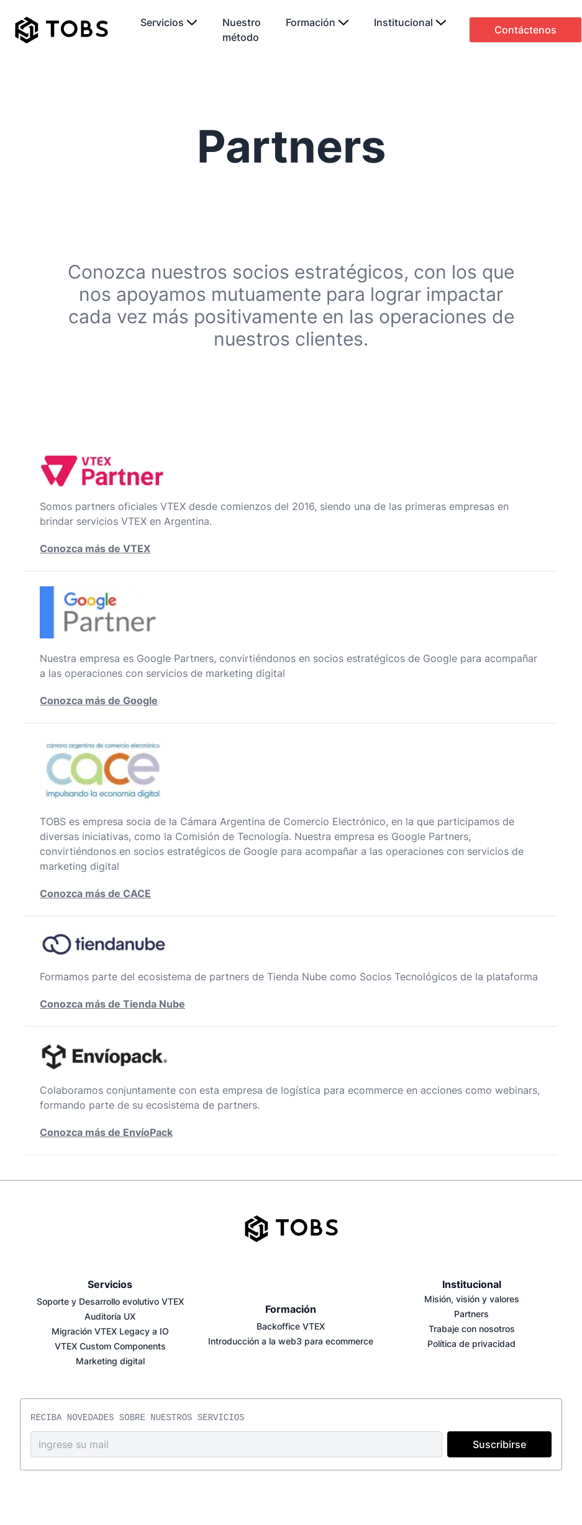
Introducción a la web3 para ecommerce (290, 1341)
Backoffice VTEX (291, 1326)
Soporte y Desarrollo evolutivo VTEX (110, 1301)
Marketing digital (110, 1361)
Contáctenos (525, 30)
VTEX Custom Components (110, 1346)
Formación (290, 1309)
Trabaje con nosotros (472, 1328)
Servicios (110, 1284)
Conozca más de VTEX (95, 548)
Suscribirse (499, 1444)
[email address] (236, 1444)
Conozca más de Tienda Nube (112, 1004)
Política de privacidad (471, 1343)
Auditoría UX (109, 1316)
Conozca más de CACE (95, 893)
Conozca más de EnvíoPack (106, 1132)
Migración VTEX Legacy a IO (110, 1331)
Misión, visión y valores (471, 1299)
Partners (471, 1313)
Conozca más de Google (99, 700)
